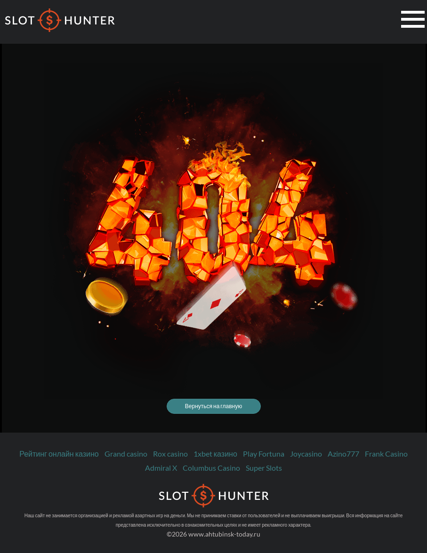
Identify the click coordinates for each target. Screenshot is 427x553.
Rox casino (170, 453)
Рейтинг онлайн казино (59, 453)
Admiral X (161, 467)
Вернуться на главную (213, 406)
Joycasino (306, 453)
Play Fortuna (263, 453)
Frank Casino (386, 453)
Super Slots (264, 467)
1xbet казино (215, 453)
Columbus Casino (211, 467)
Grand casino (126, 453)
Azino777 (343, 453)
